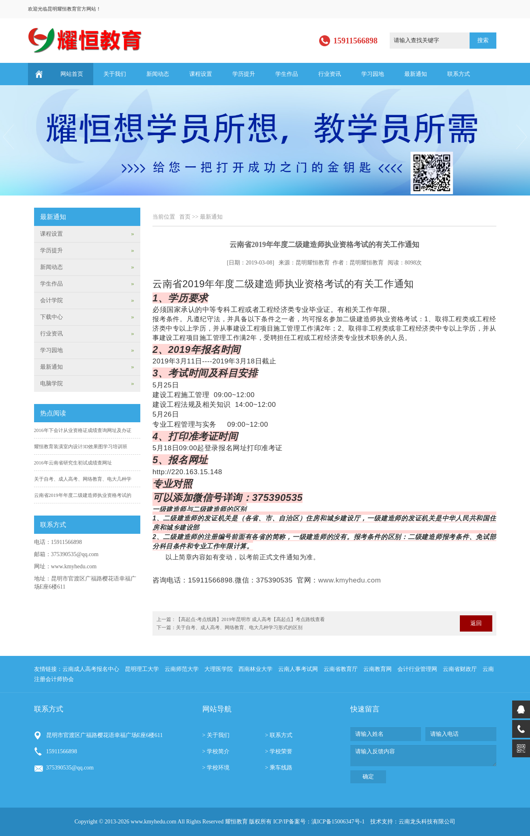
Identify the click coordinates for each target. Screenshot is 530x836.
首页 (185, 217)
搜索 (483, 40)
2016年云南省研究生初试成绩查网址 (73, 463)
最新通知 (415, 74)
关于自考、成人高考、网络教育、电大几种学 (82, 479)
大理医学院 (218, 669)
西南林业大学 (255, 669)
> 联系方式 (278, 735)
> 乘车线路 (278, 768)
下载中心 (51, 317)
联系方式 (458, 74)
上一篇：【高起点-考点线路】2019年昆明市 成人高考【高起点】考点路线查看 (241, 619)
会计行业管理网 (417, 669)
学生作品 (286, 74)
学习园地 (372, 74)
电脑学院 (51, 383)
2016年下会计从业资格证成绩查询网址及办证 (82, 430)
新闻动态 (157, 74)
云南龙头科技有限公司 (427, 822)
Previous (7, 137)
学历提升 (243, 74)
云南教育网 (377, 669)
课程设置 (200, 74)
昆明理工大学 (142, 669)
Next (522, 137)
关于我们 (114, 74)
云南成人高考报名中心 (90, 669)
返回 (476, 623)
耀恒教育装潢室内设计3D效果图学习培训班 (81, 446)
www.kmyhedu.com (349, 580)
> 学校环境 (216, 768)
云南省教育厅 (341, 669)
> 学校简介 (216, 751)
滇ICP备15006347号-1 (338, 822)
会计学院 (51, 300)
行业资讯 (329, 74)
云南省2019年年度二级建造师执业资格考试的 (82, 495)
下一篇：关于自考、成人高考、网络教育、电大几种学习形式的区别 (230, 627)
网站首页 (71, 74)
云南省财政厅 (460, 669)
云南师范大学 (182, 669)
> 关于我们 (216, 735)
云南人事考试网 (298, 669)
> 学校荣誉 (278, 751)
